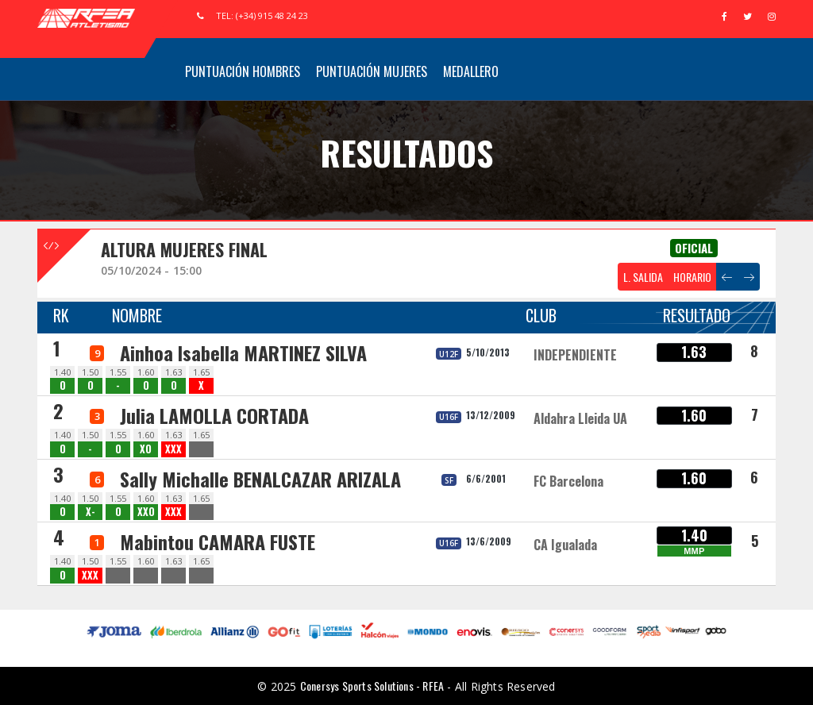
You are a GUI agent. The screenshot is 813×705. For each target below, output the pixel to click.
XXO (146, 511)
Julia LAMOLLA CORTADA (214, 415)
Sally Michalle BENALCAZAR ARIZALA (260, 478)
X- (90, 511)
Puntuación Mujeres (371, 71)
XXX (173, 449)
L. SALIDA (643, 276)
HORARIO (692, 276)
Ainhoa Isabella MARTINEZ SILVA (243, 352)
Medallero (471, 71)
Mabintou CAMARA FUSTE (217, 541)
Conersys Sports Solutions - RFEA (372, 685)
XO (146, 449)
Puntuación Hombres (242, 71)
